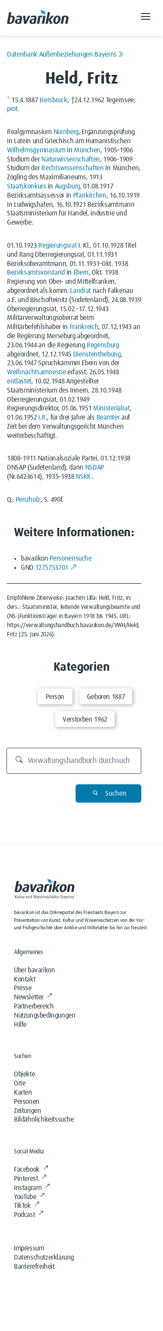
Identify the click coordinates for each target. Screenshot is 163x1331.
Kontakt (24, 979)
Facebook (31, 1169)
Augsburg (67, 186)
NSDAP (94, 467)
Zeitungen (27, 1110)
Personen (27, 1101)
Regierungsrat (57, 245)
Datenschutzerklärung (44, 1257)
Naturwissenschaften (70, 159)
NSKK (83, 476)
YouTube (29, 1197)
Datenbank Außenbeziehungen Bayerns (65, 54)
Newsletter (33, 997)
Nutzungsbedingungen (44, 1015)
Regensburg (102, 345)
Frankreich (84, 326)
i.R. (42, 417)
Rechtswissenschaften (72, 168)
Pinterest (30, 1178)
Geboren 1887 (106, 696)
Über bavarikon (34, 970)
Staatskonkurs (26, 186)
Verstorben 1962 (85, 719)
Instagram (32, 1187)
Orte (19, 1083)
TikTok (26, 1205)
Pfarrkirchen (89, 195)
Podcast (28, 1214)
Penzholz (28, 499)
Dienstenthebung (97, 354)
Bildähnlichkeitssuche (44, 1119)
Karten (23, 1092)
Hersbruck (53, 100)
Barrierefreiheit (34, 1266)
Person (55, 696)
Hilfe (20, 1024)
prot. (13, 108)
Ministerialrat (111, 408)
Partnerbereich (33, 1006)
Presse (23, 988)
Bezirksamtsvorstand (36, 272)
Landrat (80, 290)
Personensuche (70, 558)
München (87, 150)
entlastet (19, 381)
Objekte (24, 1074)
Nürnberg (66, 131)
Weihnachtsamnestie (36, 372)
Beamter (108, 417)
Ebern (81, 272)
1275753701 (56, 567)
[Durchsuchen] (74, 761)
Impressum (29, 1248)
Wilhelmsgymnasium (36, 150)
